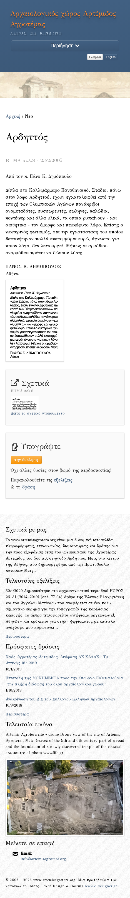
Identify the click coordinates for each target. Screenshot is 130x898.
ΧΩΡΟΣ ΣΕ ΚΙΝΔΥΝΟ (36, 33)
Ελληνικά (95, 57)
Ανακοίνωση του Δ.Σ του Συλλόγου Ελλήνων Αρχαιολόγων (60, 699)
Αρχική (13, 116)
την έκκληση (26, 459)
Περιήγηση (65, 45)
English (111, 57)
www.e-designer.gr (101, 886)
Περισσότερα (17, 636)
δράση (28, 487)
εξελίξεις (63, 480)
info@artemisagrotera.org (43, 859)
